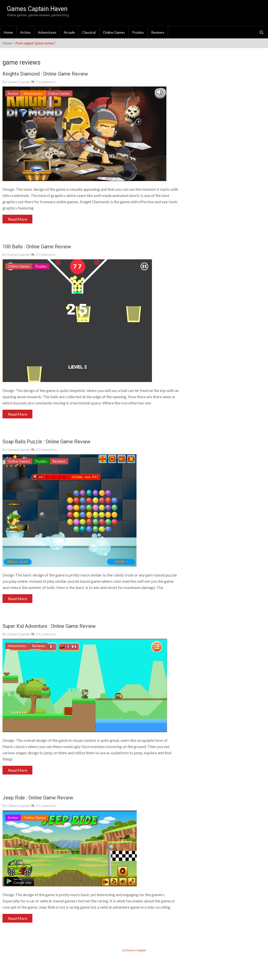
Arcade (69, 32)
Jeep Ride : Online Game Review (37, 798)
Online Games (114, 32)
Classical (89, 32)
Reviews (157, 32)
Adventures (47, 32)
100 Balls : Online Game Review (36, 247)
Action (25, 32)
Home (8, 32)
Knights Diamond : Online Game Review (45, 74)
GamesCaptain (18, 82)
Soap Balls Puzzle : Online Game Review (46, 442)
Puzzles (138, 32)
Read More (17, 219)
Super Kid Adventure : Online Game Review (49, 626)
